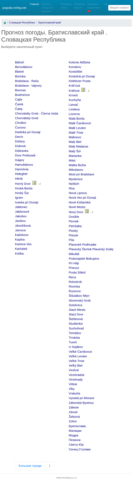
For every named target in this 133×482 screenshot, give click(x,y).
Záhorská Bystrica (81, 402)
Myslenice (76, 179)
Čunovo (20, 127)
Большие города (30, 465)
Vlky (72, 388)
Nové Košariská (80, 202)
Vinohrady (76, 379)
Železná (74, 416)
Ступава (85, 449)
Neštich (74, 183)
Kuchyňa (75, 100)
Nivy (72, 188)
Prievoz (74, 267)
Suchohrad (76, 328)
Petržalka (75, 226)
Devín (19, 136)
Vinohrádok (76, 375)
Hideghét (21, 174)
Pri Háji (74, 263)
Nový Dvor (76, 212)
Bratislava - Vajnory (28, 85)
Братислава (77, 426)
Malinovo (75, 137)
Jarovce (20, 230)
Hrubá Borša (24, 188)
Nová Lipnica (78, 193)
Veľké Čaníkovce (80, 351)
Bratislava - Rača (27, 81)
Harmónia (22, 169)
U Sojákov (76, 347)
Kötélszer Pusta (80, 81)
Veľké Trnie (76, 361)
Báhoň (19, 62)
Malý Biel (75, 141)
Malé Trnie (76, 132)
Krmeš (73, 95)
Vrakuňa (74, 393)
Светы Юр (76, 444)
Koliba (19, 253)
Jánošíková (23, 225)
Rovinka (74, 286)
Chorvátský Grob (26, 118)
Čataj (18, 109)
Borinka (20, 76)
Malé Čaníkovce (80, 123)
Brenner (20, 90)
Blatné (19, 71)
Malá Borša (76, 118)
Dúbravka (21, 150)
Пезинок (75, 440)
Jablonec (21, 207)
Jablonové (22, 211)
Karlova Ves (23, 244)
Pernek (74, 221)
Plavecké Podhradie (82, 244)
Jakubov (21, 216)
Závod (73, 412)
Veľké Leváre (78, 356)
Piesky (73, 230)
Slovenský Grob (80, 300)
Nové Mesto (77, 207)
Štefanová (76, 319)
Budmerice (22, 94)
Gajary (19, 160)
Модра (73, 435)
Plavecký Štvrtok (80, 249)
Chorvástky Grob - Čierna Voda (36, 113)
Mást (72, 160)
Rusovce (75, 291)
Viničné (74, 370)
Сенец (73, 449)
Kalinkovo (22, 235)
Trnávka (74, 337)
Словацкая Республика (22, 22)
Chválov (20, 122)
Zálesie (74, 407)
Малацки (75, 430)
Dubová (20, 146)
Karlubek (21, 248)
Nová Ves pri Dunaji (82, 197)
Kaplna (20, 239)
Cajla (18, 99)
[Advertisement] (36, 54)
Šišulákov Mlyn (79, 295)
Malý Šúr (75, 151)
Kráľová (74, 90)
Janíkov (20, 221)
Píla (71, 240)
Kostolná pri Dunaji (82, 76)
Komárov (75, 67)
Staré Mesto (77, 309)
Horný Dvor (23, 183)
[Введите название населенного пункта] (119, 8)
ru (106, 4)
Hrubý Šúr (22, 193)
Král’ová (74, 85)
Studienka (76, 323)
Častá (19, 104)
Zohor (73, 421)
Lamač (73, 104)
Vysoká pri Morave (81, 398)
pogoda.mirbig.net (14, 7)
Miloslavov (76, 169)
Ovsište (74, 216)
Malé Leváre (77, 128)
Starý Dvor (76, 314)
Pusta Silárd (77, 272)
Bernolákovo (23, 67)
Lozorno (74, 114)
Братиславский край (49, 22)
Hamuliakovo (24, 164)
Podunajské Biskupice (84, 258)
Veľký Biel (76, 365)
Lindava (74, 109)
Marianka (75, 155)
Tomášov (75, 333)
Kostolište (75, 71)
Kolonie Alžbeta (79, 62)
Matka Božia (77, 165)
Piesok (73, 235)
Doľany (20, 141)
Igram (19, 197)
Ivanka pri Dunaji (26, 202)
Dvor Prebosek (25, 155)
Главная (34, 4)
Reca (72, 277)
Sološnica (75, 305)
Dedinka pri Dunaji (27, 132)
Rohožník (75, 282)
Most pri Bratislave (81, 174)
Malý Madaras (78, 146)
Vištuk (73, 384)
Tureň (73, 342)
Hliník (19, 178)
